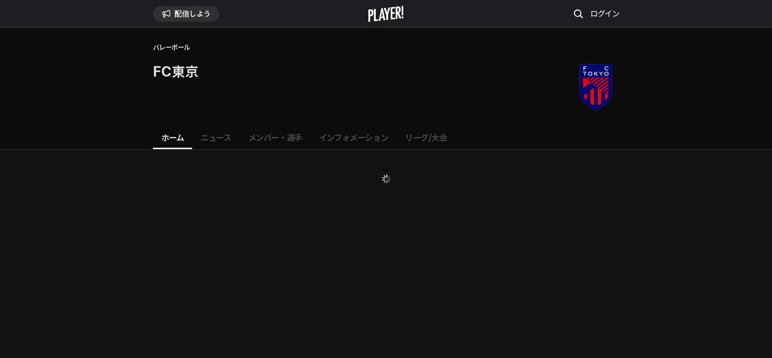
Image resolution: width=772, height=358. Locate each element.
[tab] (173, 138)
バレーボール (171, 47)
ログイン (604, 13)
